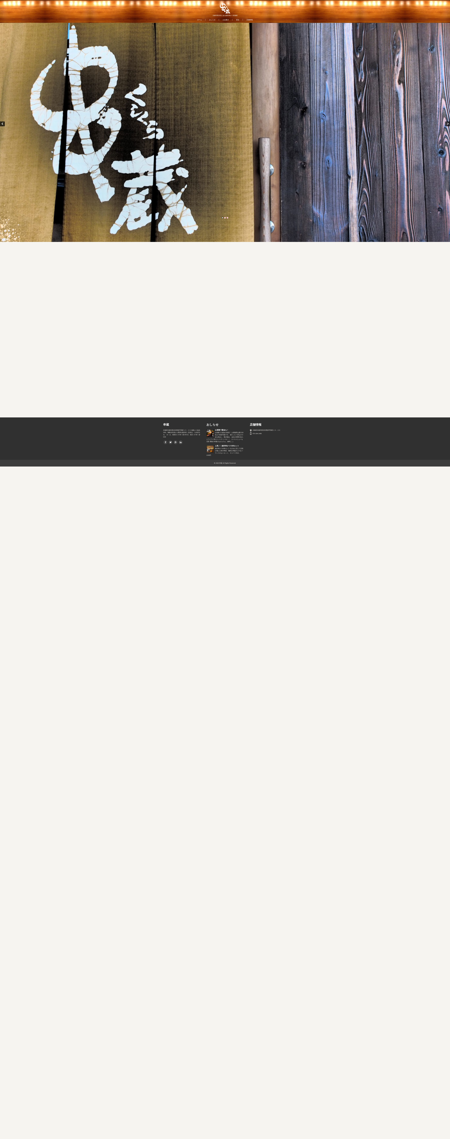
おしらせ (212, 20)
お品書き (226, 20)
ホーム (199, 20)
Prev (2, 123)
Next (447, 123)
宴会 (237, 20)
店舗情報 (249, 20)
